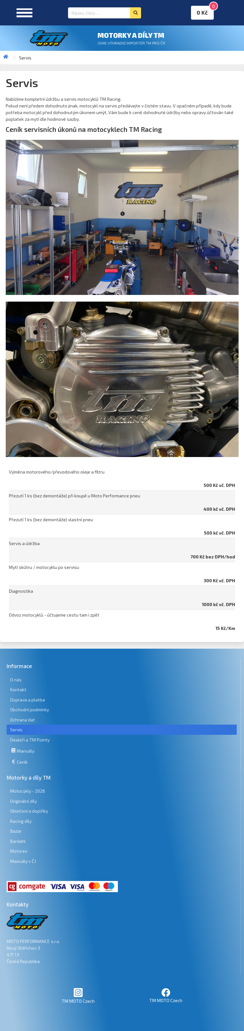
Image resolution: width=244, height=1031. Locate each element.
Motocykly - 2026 (27, 791)
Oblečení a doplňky (29, 811)
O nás (16, 679)
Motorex (18, 851)
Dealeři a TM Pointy (30, 739)
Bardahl (18, 841)
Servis (16, 729)
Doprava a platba (27, 699)
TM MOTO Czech (78, 995)
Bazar (16, 831)
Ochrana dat (22, 719)
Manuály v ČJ (23, 861)
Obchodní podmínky (29, 709)
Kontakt (18, 689)
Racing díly (20, 821)
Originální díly (23, 801)
